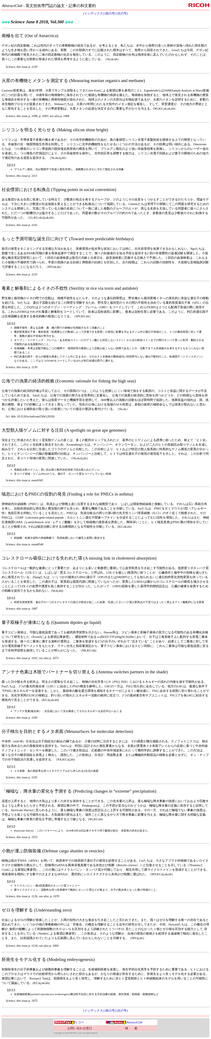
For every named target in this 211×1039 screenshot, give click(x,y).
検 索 (131, 1028)
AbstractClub (124, 1022)
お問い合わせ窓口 (79, 1028)
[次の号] (122, 13)
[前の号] (110, 13)
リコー (69, 1022)
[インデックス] (93, 13)
